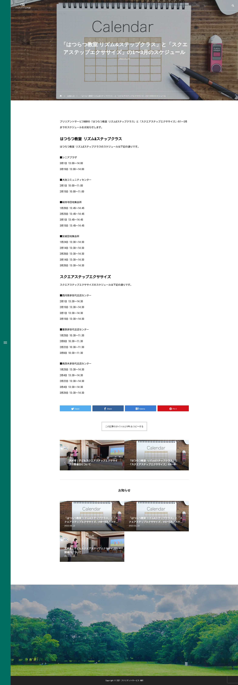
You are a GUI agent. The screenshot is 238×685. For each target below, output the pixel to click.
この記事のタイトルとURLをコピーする (124, 426)
